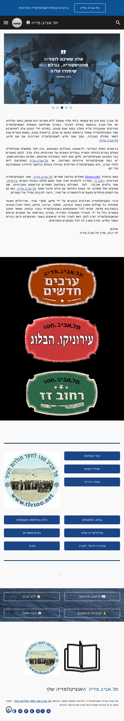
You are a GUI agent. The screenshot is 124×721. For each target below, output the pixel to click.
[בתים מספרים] (32, 532)
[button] (6, 22)
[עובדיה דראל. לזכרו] (92, 545)
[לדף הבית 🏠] (32, 596)
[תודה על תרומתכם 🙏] (92, 613)
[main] (62, 177)
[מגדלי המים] (92, 468)
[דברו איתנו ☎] (32, 613)
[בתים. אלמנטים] (92, 519)
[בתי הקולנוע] (92, 455)
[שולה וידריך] (92, 481)
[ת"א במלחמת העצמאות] (32, 519)
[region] (62, 8)
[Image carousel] (62, 71)
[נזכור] (32, 545)
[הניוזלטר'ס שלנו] (92, 532)
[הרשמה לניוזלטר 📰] (92, 596)
